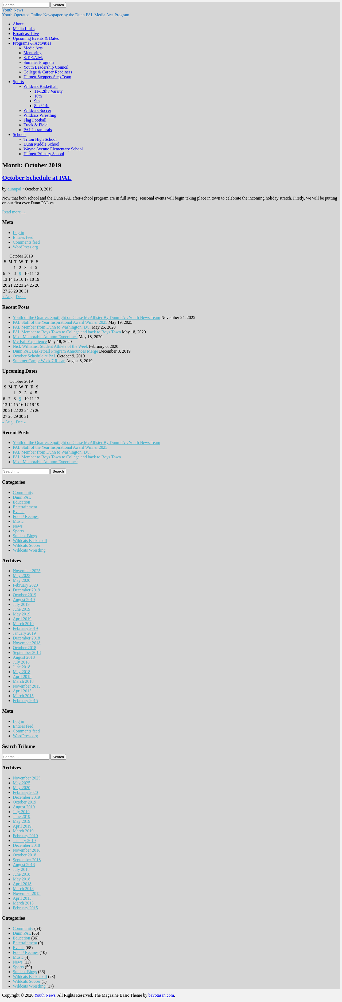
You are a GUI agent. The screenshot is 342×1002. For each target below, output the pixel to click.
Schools (19, 134)
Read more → (14, 212)
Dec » (21, 296)
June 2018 (21, 667)
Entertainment (25, 507)
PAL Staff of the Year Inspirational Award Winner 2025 (60, 322)
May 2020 (21, 580)
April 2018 (22, 676)
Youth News (12, 10)
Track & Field (36, 125)
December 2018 (26, 638)
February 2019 (25, 628)
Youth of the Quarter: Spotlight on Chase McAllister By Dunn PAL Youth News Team (86, 317)
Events (19, 511)
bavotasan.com (161, 995)
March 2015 (23, 695)
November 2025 (27, 570)
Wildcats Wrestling (40, 115)
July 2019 (21, 604)
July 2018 (21, 662)
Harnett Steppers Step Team (47, 77)
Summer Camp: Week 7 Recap (39, 360)
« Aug (7, 296)
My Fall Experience (30, 341)
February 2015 (25, 700)
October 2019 (24, 594)
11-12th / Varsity (48, 91)
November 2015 (27, 686)
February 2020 (25, 585)
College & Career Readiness (48, 72)
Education (21, 502)
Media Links (23, 28)
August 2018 (24, 657)
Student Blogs (25, 535)
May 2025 (21, 575)
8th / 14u (41, 105)
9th (37, 101)
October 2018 (24, 647)
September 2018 (27, 652)
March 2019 (23, 623)
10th (38, 96)
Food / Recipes (25, 516)
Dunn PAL (22, 497)
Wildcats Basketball (41, 86)
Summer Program (39, 62)
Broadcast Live (26, 33)
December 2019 (26, 590)
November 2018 (27, 643)
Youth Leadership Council (46, 67)
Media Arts (33, 48)
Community (23, 492)
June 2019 (21, 609)
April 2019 (22, 619)
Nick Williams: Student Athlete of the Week (50, 346)
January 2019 (24, 633)
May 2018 (21, 671)
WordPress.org (25, 247)
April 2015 (22, 691)
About (18, 24)
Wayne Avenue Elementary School (53, 149)
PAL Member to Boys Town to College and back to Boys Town (67, 332)
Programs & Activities (32, 43)
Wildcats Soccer (37, 110)
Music (18, 521)
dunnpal (14, 189)
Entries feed (23, 237)
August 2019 (24, 599)
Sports (18, 81)
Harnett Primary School (44, 153)
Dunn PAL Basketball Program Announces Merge (55, 351)
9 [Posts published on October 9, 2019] (20, 273)
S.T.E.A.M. (33, 57)
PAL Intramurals (38, 129)
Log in (18, 232)
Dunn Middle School (41, 144)
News (17, 526)
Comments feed (26, 242)
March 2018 (23, 681)
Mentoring (33, 52)
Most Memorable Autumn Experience (45, 336)
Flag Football (35, 120)
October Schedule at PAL (37, 177)
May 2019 (21, 614)
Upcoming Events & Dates (36, 38)
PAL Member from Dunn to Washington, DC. (52, 327)
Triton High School (40, 139)
